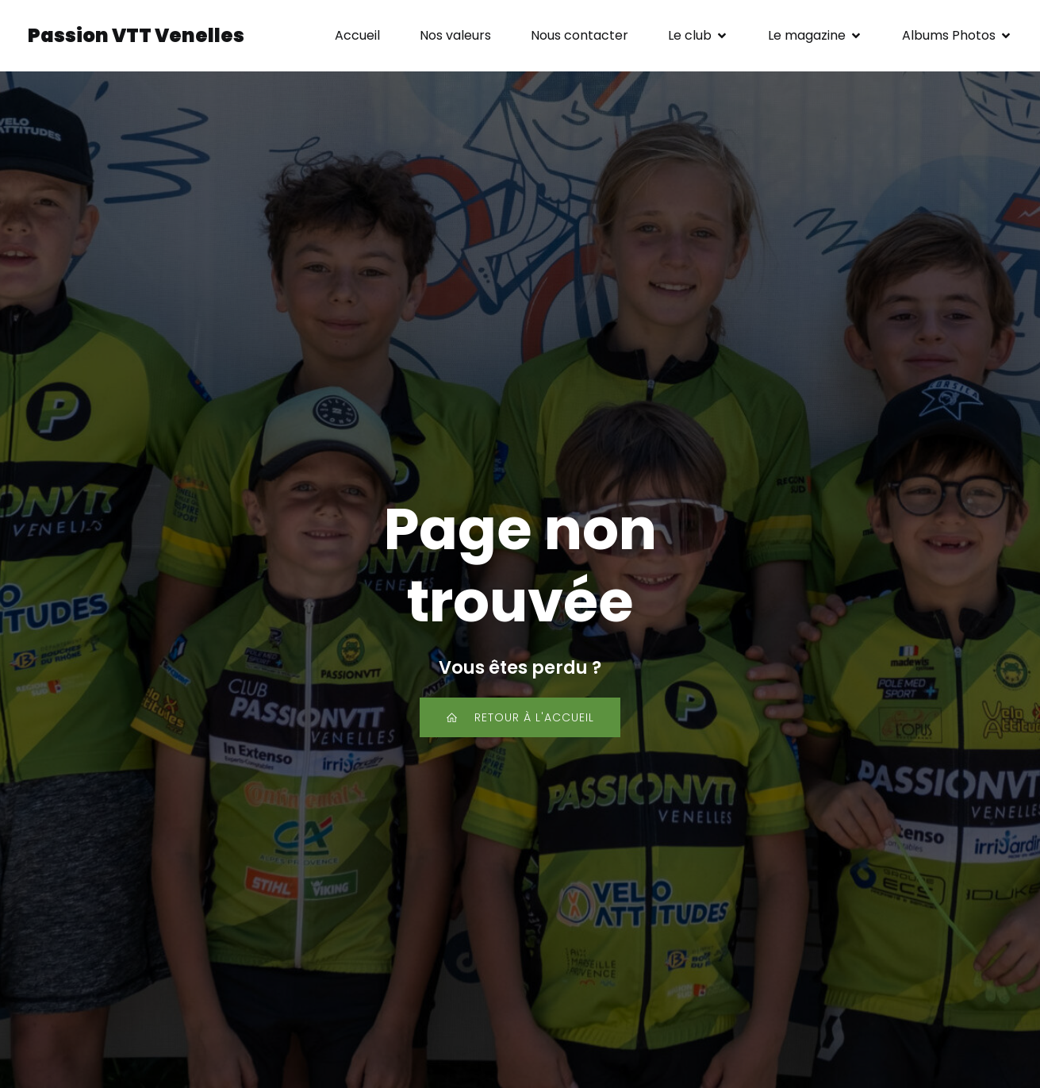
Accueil (357, 35)
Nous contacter (579, 35)
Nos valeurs (455, 35)
